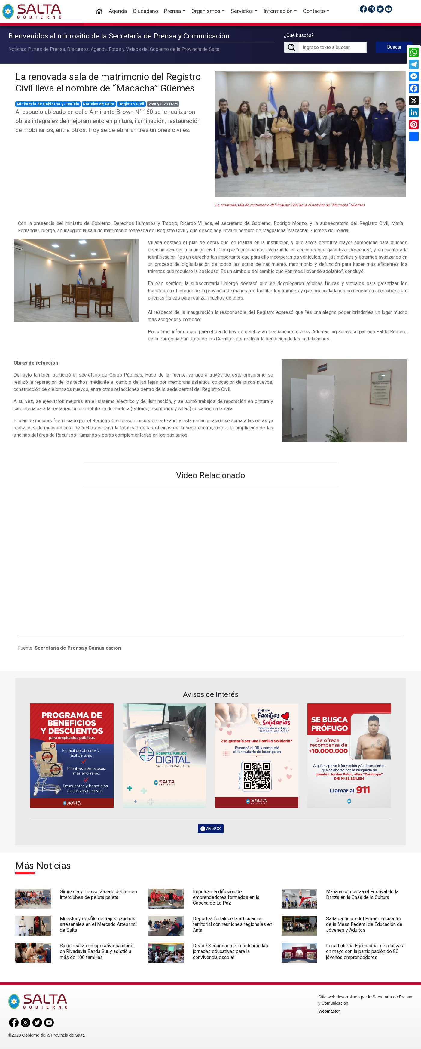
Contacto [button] (314, 11)
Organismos (206, 11)
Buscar (394, 47)
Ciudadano (145, 11)
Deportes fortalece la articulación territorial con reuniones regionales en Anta (232, 924)
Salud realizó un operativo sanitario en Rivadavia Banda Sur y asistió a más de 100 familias (96, 951)
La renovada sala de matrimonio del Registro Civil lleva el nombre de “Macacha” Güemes (108, 82)
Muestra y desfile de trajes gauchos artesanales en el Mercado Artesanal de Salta (98, 924)
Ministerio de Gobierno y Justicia (48, 104)
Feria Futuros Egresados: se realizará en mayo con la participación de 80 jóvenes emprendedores (365, 951)
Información (278, 11)
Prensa (172, 11)
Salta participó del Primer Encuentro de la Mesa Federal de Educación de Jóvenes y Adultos (364, 924)
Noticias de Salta (98, 104)
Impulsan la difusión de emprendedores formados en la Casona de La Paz (226, 897)
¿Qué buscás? (299, 35)
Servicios (242, 11)
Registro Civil (131, 104)
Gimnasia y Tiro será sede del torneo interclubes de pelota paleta (98, 894)
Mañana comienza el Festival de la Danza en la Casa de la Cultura (362, 894)
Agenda (118, 11)
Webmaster (329, 1011)
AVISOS (210, 828)
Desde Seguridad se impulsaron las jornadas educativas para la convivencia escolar (230, 951)
